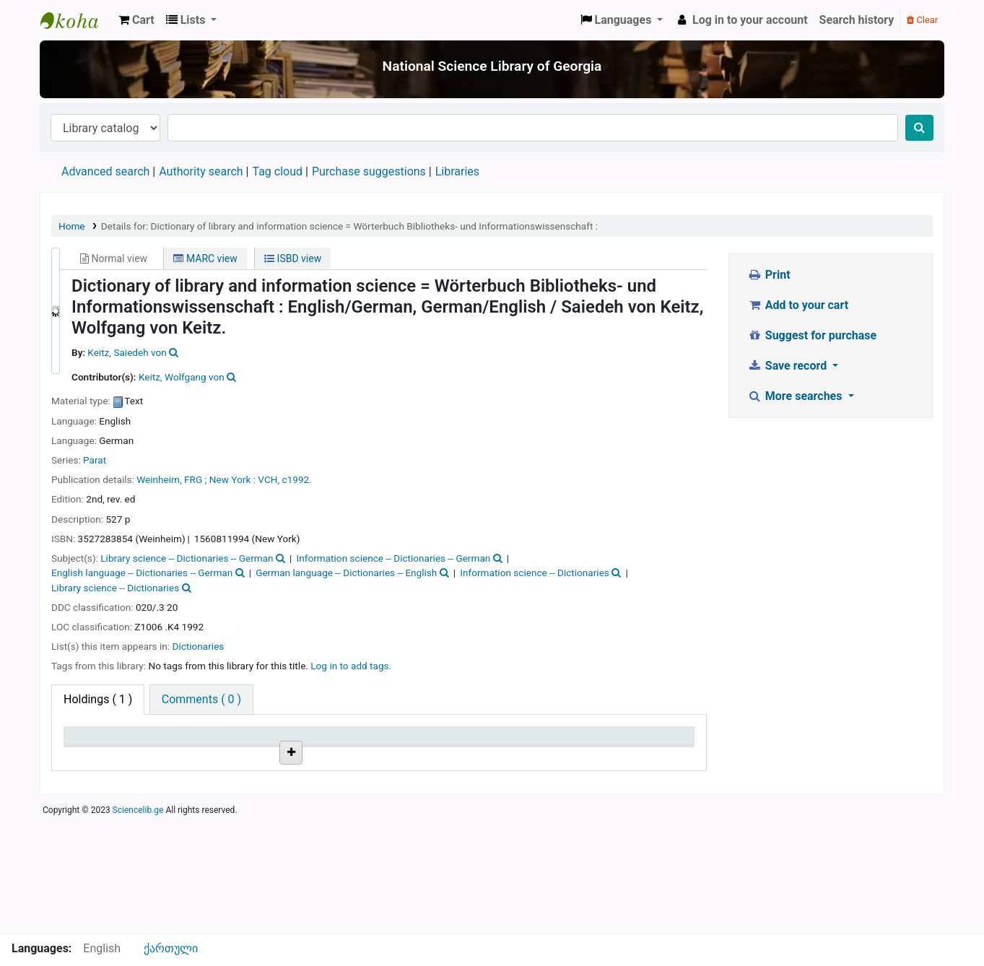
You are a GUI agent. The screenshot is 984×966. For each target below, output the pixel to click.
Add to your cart (797, 305)
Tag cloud (277, 171)
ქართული (171, 948)
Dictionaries (198, 646)
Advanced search (105, 171)
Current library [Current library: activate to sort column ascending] (211, 742)
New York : (232, 479)
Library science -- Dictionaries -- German (186, 558)
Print (768, 275)
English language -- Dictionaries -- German (141, 572)
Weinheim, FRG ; (171, 479)
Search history (856, 20)
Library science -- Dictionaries (115, 587)
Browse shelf (317, 817)
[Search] (919, 128)
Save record (788, 366)
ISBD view (292, 258)
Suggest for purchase (811, 335)
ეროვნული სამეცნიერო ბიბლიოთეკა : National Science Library (76, 20)
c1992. (297, 479)
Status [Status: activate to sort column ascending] (508, 742)
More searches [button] (796, 396)
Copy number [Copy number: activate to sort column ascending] (419, 742)
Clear (922, 19)
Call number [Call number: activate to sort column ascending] (311, 742)
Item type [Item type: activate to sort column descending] (95, 742)
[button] (136, 20)
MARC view (205, 258)
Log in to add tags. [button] (350, 665)
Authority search (201, 171)
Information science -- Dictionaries (534, 572)
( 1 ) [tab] (98, 699)
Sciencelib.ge (138, 926)
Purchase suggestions (369, 171)
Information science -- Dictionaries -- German (394, 558)
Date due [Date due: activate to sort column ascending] (619, 742)
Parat (94, 460)
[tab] (201, 699)
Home (71, 226)
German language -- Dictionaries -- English (346, 572)
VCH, (270, 479)
